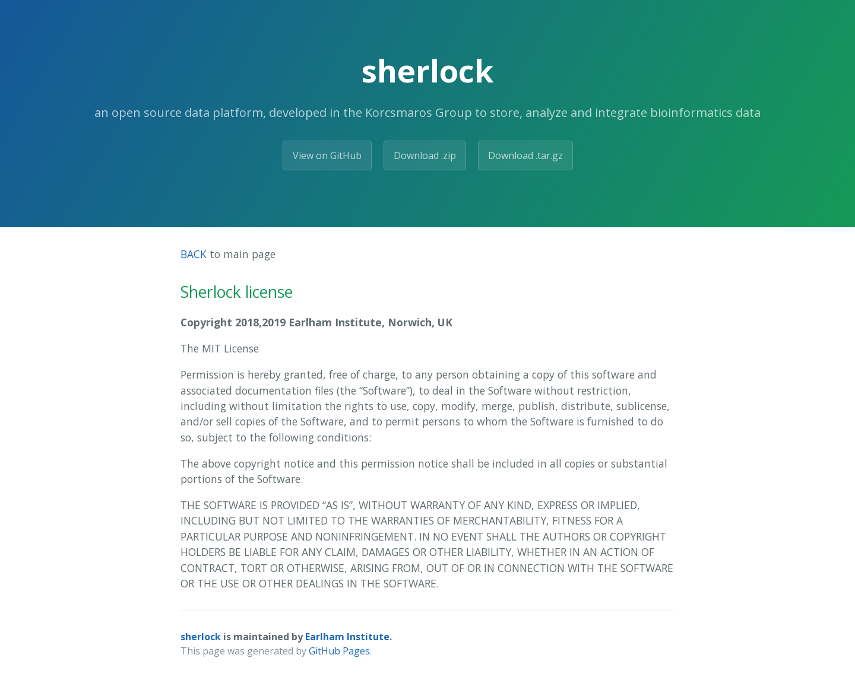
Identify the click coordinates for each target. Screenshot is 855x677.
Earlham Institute (347, 636)
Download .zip (425, 155)
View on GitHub (327, 155)
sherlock (200, 636)
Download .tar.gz (525, 155)
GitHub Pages (339, 650)
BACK (193, 254)
